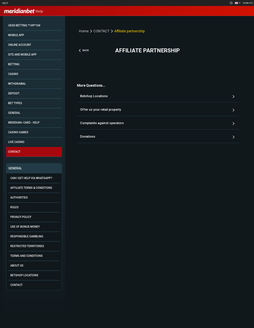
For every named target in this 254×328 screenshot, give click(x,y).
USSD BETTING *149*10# (24, 25)
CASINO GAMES (18, 132)
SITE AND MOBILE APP (22, 54)
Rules (14, 207)
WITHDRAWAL (17, 83)
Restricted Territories (27, 246)
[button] (237, 3)
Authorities (19, 197)
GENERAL (14, 112)
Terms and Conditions (26, 255)
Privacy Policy (20, 217)
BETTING (13, 64)
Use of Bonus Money (25, 226)
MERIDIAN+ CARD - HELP (23, 122)
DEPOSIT (13, 93)
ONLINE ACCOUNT (19, 44)
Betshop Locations (24, 275)
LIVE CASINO (16, 142)
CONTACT (14, 151)
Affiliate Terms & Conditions (31, 187)
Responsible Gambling (26, 236)
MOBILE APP (16, 35)
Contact (16, 285)
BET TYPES (15, 103)
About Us (16, 265)
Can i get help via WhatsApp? (31, 178)
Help (5, 3)
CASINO (13, 74)
